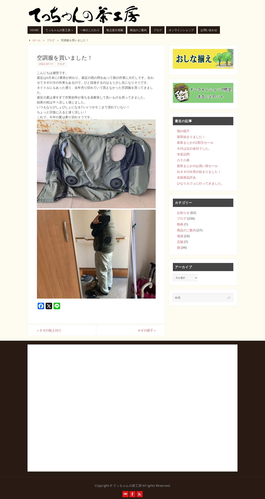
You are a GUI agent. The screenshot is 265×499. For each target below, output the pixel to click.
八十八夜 (183, 160)
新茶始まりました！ (191, 137)
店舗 (180, 242)
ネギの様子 (147, 330)
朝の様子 (183, 131)
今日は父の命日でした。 (194, 148)
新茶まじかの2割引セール (195, 142)
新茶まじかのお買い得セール (197, 166)
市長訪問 (183, 154)
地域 (180, 236)
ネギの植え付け (49, 330)
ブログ (51, 40)
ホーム (37, 40)
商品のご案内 (186, 230)
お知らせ (183, 213)
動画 (180, 224)
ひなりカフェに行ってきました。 (200, 183)
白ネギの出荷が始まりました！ (199, 172)
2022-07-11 (46, 64)
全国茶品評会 (186, 177)
